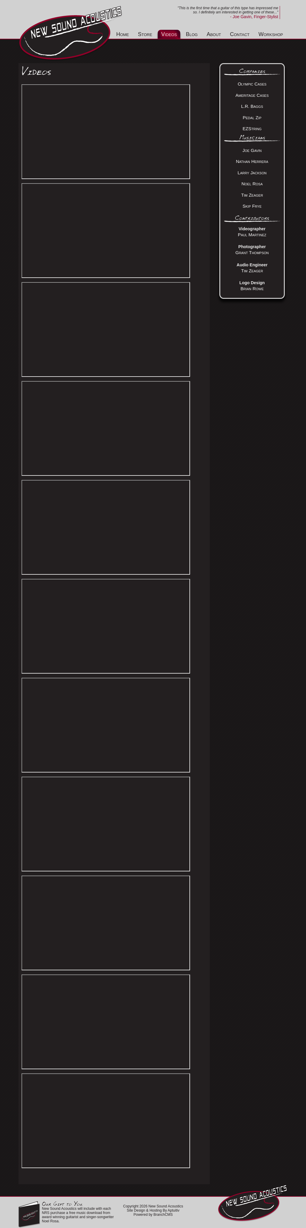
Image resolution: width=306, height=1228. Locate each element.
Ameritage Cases (252, 95)
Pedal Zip (252, 117)
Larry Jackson (252, 172)
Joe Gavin (251, 150)
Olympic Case (251, 83)
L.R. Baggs (252, 106)
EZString (252, 128)
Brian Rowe (252, 288)
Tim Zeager (252, 195)
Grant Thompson (252, 252)
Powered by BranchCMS (153, 1215)
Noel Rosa (252, 183)
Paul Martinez (252, 234)
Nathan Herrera (252, 161)
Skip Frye (252, 206)
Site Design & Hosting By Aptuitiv (153, 1210)
